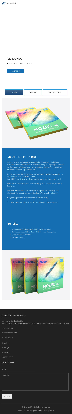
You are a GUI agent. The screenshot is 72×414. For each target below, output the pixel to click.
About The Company (25, 410)
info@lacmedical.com (9, 333)
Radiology (5, 348)
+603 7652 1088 (7, 328)
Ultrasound (5, 352)
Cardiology (5, 343)
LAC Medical (32, 407)
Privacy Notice (49, 410)
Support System (7, 357)
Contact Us (16, 71)
